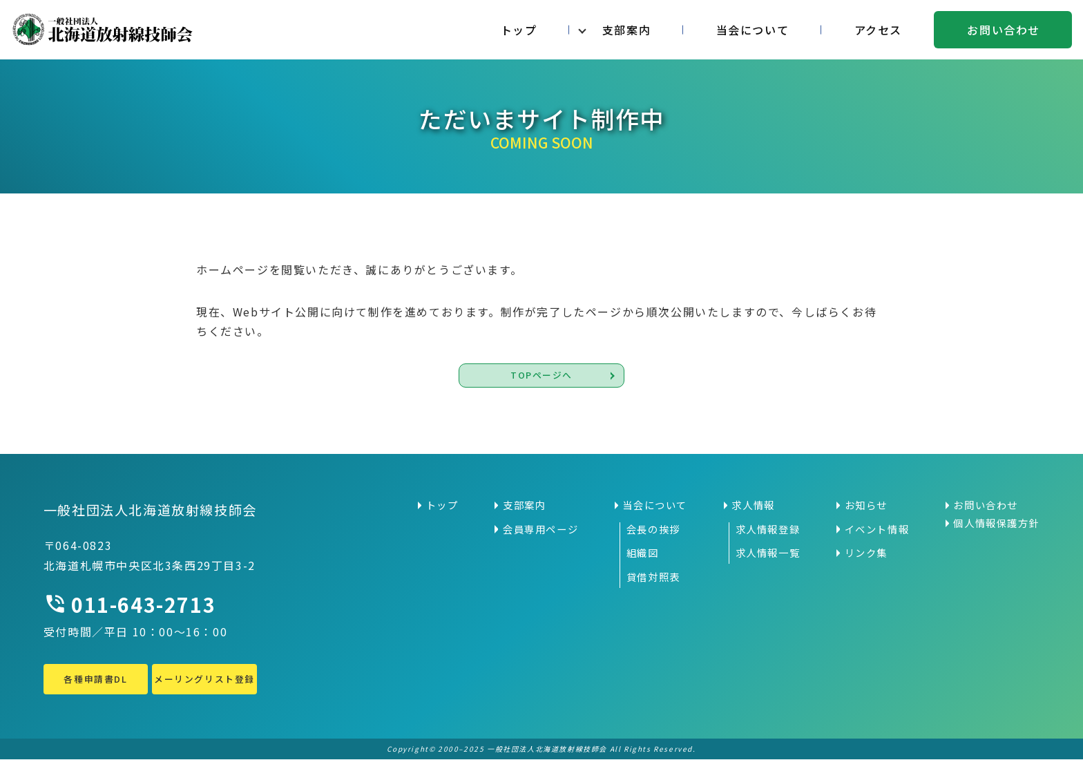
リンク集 (866, 553)
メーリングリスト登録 (204, 678)
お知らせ (866, 505)
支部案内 (626, 29)
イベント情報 (877, 529)
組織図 (642, 553)
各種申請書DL (95, 678)
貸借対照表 (653, 577)
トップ (519, 29)
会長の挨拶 (653, 529)
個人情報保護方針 (996, 523)
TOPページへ (541, 375)
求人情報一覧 (768, 553)
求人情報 (752, 505)
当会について (752, 29)
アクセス (878, 29)
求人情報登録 (768, 529)
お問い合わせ (1003, 29)
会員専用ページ (540, 529)
